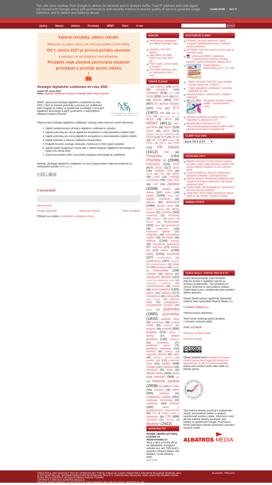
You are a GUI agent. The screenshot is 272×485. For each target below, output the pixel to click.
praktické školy (170, 319)
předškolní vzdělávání (158, 348)
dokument (172, 202)
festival (149, 222)
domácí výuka (165, 205)
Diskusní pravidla (192, 338)
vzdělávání (152, 403)
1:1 (147, 86)
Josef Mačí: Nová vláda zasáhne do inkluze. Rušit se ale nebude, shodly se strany (210, 194)
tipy (177, 377)
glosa (157, 225)
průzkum (174, 339)
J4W (142, 482)
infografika (152, 234)
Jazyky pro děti (167, 116)
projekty (151, 332)
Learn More (217, 9)
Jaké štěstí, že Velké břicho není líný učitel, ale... (161, 58)
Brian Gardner (56, 482)
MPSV (168, 119)
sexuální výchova (163, 357)
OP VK (175, 137)
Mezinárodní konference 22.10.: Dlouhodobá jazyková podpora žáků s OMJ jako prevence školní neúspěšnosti (210, 126)
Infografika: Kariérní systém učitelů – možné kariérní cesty (218, 103)
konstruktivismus (158, 264)
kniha (164, 250)
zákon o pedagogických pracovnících (162, 409)
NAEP (176, 123)
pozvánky (171, 314)
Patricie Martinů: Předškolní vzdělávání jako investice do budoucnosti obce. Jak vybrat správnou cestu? (210, 181)
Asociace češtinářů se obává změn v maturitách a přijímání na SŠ (206, 118)
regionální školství (156, 354)
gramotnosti (172, 225)
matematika (160, 270)
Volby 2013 (172, 180)
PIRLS (162, 143)
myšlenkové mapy (166, 280)
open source (153, 299)
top (160, 386)
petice (149, 309)
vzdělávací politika (158, 397)
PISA (176, 143)
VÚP (155, 184)
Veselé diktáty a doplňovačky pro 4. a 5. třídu (218, 67)
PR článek (168, 147)
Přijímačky (153, 164)
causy (150, 195)
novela (175, 286)
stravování (152, 369)
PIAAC (149, 143)
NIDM (154, 127)
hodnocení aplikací (158, 231)
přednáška (163, 342)
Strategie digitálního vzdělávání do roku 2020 (72, 87)
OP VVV (157, 140)
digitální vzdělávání (55, 93)
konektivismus (164, 257)
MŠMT (110, 25)
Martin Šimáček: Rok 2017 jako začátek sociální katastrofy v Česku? (210, 83)
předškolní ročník (158, 345)
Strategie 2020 (84, 93)
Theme (40, 482)
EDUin (157, 100)
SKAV (176, 167)
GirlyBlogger (116, 482)
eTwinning (173, 215)
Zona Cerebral (94, 482)
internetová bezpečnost (165, 244)
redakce (169, 351)
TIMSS (175, 174)
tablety (175, 373)
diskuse (71, 93)
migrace (168, 273)
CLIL (171, 93)
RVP (176, 164)
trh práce (174, 386)
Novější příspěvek (47, 210)
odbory (150, 293)
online (169, 296)
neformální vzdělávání (158, 283)
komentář (173, 254)
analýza (166, 189)
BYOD (175, 86)
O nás (139, 25)
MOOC (150, 119)
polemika (171, 309)
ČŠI (168, 416)
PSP (166, 152)
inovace (175, 240)
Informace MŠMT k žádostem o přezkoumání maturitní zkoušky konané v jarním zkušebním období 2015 (208, 59)
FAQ (159, 108)
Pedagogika (154, 155)
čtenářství (151, 419)
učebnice (159, 389)
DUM (149, 96)
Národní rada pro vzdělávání (160, 134)
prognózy (167, 325)
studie (169, 369)
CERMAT (152, 93)
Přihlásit (229, 473)
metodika (151, 273)
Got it (233, 9)
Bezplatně (162, 89)
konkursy (174, 261)
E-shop (153, 459)
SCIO (158, 167)
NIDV (167, 127)
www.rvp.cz (65, 166)
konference (153, 261)
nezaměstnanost (155, 286)
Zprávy (43, 25)
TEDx (162, 174)
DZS (176, 96)
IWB (162, 113)
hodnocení (162, 228)
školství (152, 423)
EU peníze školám (166, 103)
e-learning (151, 215)
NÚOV (150, 131)
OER (163, 137)
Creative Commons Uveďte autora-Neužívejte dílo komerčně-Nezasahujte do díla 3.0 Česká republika (206, 360)
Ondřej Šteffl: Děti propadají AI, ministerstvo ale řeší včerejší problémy (210, 189)
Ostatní (172, 140)
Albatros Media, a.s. (197, 307)
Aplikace (159, 86)
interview (157, 247)
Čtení (125, 25)
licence (175, 267)
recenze (150, 351)
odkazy (166, 293)
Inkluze (75, 25)
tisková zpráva (101, 93)
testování (159, 376)
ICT (176, 108)
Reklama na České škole (197, 333)
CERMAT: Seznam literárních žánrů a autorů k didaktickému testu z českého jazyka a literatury (208, 43)
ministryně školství (158, 277)
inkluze (151, 240)
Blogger (217, 473)
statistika (168, 367)
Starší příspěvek (131, 210)
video (175, 389)
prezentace (158, 322)
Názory (59, 25)
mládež (149, 280)
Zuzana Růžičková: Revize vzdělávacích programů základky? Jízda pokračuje (208, 174)
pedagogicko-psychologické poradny (162, 303)
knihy (149, 254)
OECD (150, 137)
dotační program (155, 209)
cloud (170, 195)
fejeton (171, 218)
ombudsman (153, 296)
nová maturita (161, 289)
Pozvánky (93, 25)
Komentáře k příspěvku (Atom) (77, 216)
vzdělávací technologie (159, 400)
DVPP (165, 96)
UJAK (156, 176)
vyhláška (164, 393)
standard (151, 367)
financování (171, 221)
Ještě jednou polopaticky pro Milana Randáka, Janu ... (163, 43)
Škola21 (170, 420)
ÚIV (154, 413)
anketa (150, 192)
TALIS (149, 174)
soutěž (166, 363)
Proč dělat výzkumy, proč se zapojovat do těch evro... (163, 72)
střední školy (154, 373)
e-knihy (166, 212)
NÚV (166, 130)
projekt (166, 328)
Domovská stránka (89, 210)
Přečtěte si (156, 160)
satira (176, 354)
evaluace (156, 218)
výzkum (174, 403)
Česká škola (44, 473)
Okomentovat (44, 205)
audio (168, 192)
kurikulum (161, 267)
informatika (168, 237)
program (151, 328)
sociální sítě (153, 360)
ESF (176, 100)
